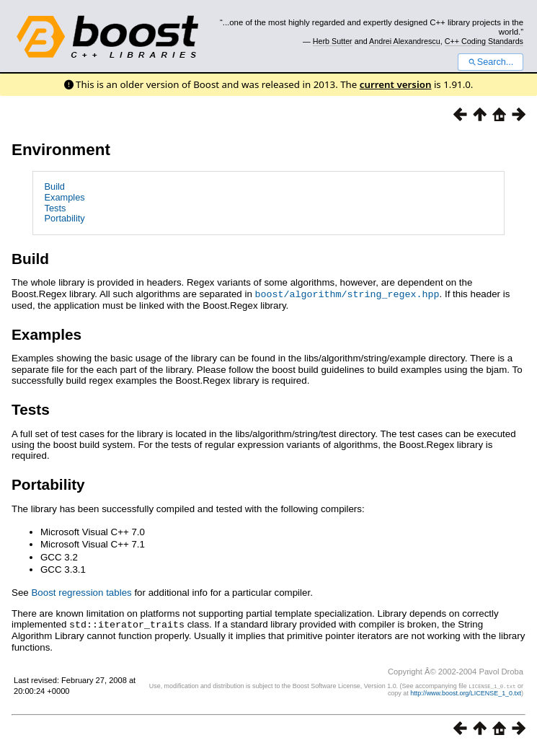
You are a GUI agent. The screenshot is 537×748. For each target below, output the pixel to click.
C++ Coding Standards (484, 41)
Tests (55, 208)
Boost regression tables (81, 591)
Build (55, 186)
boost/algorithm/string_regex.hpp (347, 293)
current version (396, 84)
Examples (65, 197)
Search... (490, 62)
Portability (65, 218)
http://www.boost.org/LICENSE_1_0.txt (465, 691)
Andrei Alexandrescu (404, 41)
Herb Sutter (332, 41)
